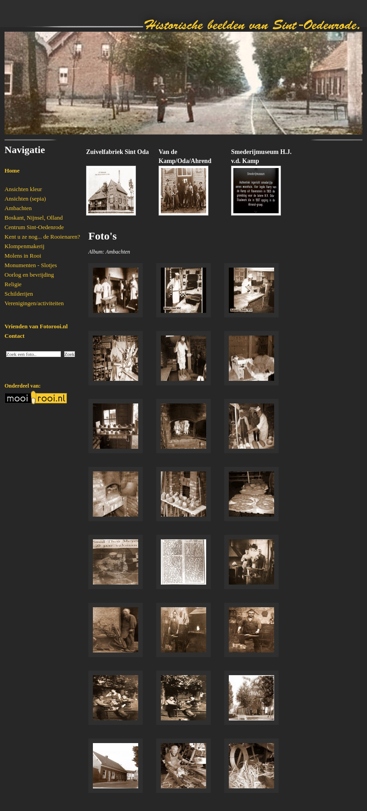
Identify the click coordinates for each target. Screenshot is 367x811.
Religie (13, 284)
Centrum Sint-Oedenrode (34, 227)
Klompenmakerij (24, 246)
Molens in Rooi (23, 255)
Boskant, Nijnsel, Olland (34, 217)
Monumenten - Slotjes (31, 265)
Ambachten (18, 208)
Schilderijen (19, 293)
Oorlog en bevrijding (29, 274)
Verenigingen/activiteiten (34, 303)
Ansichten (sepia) (25, 198)
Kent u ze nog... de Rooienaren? (42, 236)
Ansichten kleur (23, 189)
